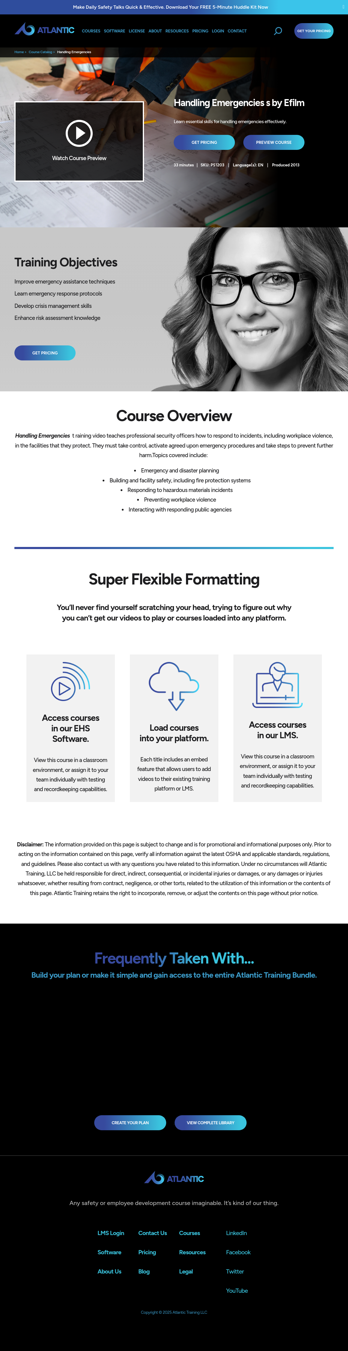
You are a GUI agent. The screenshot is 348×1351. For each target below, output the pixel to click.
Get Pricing (204, 142)
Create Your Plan (130, 1122)
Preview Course (274, 142)
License (137, 31)
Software (114, 31)
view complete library (210, 1122)
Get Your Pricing (314, 31)
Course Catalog (40, 52)
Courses (91, 31)
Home (19, 52)
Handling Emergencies (74, 52)
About (155, 31)
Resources (177, 31)
